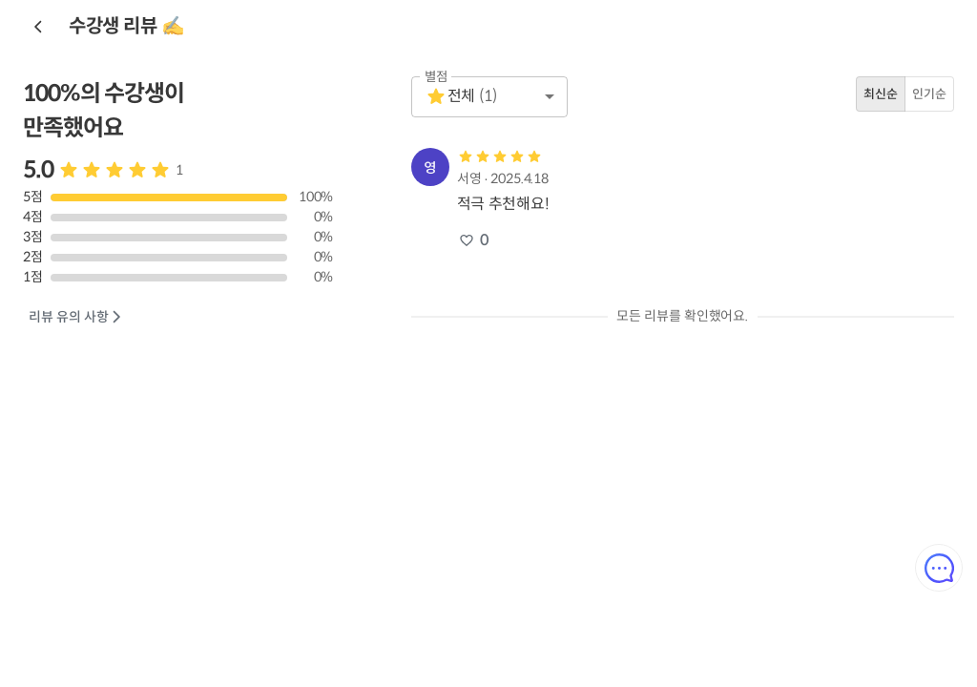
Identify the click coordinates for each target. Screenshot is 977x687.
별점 (436, 77)
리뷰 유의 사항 (76, 317)
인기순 (929, 94)
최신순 (880, 94)
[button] (489, 96)
